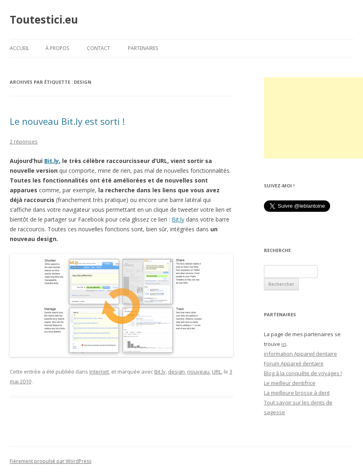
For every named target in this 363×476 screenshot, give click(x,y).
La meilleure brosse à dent (297, 392)
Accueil (19, 48)
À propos (57, 48)
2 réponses (24, 141)
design (176, 371)
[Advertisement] (313, 118)
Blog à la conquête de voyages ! (303, 373)
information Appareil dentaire (300, 353)
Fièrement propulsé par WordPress (50, 461)
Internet (99, 371)
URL (216, 371)
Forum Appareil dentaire (294, 363)
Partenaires (143, 48)
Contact (98, 48)
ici (283, 344)
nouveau (198, 371)
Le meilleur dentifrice (289, 383)
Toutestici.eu (44, 19)
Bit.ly (51, 161)
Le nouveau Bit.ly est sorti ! (67, 121)
